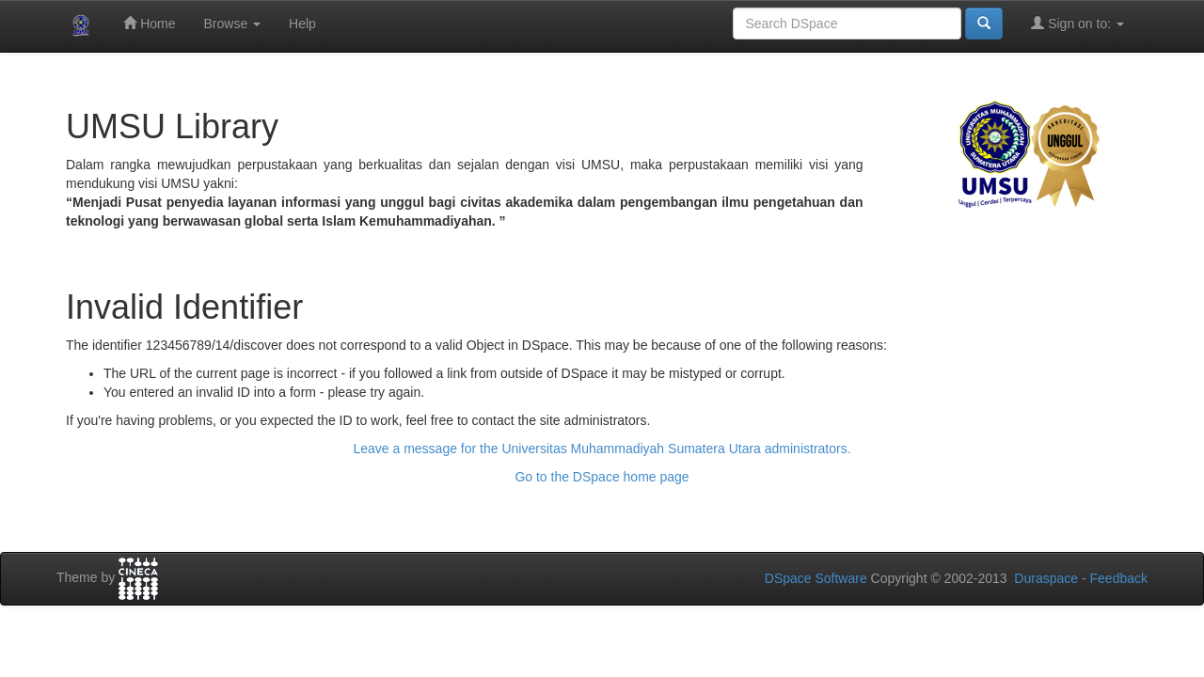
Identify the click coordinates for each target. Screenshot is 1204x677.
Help (302, 23)
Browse (232, 23)
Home (149, 23)
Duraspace (1046, 578)
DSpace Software (816, 578)
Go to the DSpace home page (602, 476)
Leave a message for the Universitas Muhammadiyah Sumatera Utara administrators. (601, 448)
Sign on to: (1077, 23)
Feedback (1119, 578)
